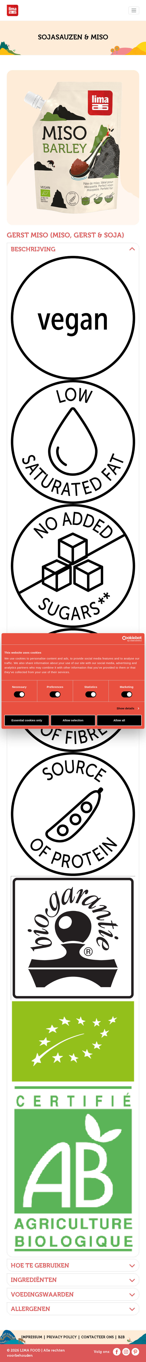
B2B (121, 1337)
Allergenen (73, 1308)
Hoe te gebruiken (73, 1265)
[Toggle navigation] (134, 10)
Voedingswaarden (73, 1294)
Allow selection (73, 720)
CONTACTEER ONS (97, 1337)
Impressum (31, 1337)
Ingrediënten (73, 1279)
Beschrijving (73, 249)
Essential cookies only (26, 720)
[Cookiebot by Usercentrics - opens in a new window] (125, 639)
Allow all (119, 720)
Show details (125, 708)
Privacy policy (62, 1337)
